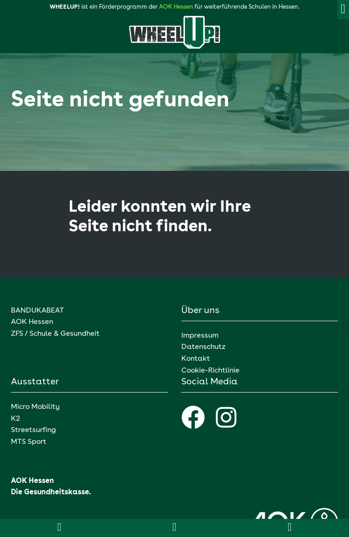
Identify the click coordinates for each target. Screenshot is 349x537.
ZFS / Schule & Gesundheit (55, 334)
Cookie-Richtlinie (210, 370)
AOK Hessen (176, 7)
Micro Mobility (35, 407)
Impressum (200, 335)
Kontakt (195, 359)
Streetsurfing (34, 430)
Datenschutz (203, 347)
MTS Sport (28, 442)
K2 (15, 419)
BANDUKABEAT (37, 310)
